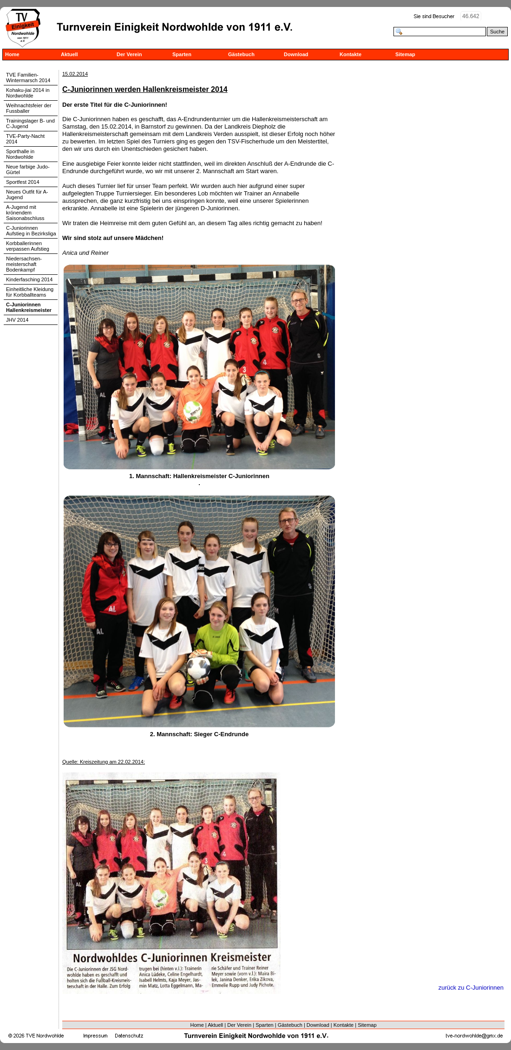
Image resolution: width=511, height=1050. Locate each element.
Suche (497, 31)
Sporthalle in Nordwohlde (20, 154)
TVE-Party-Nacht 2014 (25, 138)
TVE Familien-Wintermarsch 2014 (28, 77)
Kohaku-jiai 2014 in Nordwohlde (28, 92)
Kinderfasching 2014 (29, 279)
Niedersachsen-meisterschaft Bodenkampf (24, 264)
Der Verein (129, 54)
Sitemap (405, 54)
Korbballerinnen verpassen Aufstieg (27, 246)
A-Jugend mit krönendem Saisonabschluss (25, 212)
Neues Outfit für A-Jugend (27, 194)
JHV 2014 (17, 320)
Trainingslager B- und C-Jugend (30, 123)
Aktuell (69, 54)
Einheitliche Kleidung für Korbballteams (29, 292)
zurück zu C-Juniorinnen (471, 987)
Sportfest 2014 (22, 182)
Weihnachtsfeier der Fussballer (29, 108)
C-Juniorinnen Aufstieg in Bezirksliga (31, 230)
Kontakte (350, 54)
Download (296, 54)
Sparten (181, 54)
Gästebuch (241, 54)
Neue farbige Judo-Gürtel (28, 169)
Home (12, 54)
